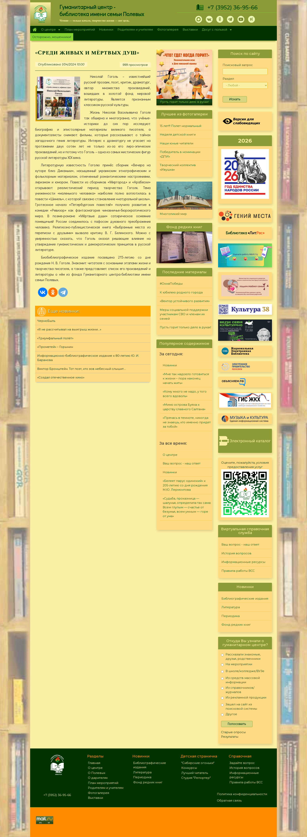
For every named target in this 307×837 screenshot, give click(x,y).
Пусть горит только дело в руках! (184, 102)
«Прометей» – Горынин (55, 347)
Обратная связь (229, 800)
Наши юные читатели (176, 143)
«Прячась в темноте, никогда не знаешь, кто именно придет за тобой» (187, 422)
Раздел (228, 79)
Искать (234, 99)
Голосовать (237, 724)
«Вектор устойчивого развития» (185, 301)
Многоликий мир (173, 214)
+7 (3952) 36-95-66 (232, 7)
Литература (230, 607)
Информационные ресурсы (243, 562)
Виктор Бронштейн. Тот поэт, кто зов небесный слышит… (81, 369)
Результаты (229, 736)
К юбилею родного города (181, 292)
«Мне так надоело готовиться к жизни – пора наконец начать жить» (186, 378)
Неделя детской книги (178, 134)
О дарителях (98, 778)
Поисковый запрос (238, 65)
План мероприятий (80, 29)
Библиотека (245, 232)
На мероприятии (236, 665)
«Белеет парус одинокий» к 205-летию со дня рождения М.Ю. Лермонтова (185, 485)
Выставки (190, 29)
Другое (229, 715)
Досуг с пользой (216, 30)
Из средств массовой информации (240, 680)
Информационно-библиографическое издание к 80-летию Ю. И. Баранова (88, 358)
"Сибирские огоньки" (197, 763)
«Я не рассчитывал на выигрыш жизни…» (69, 329)
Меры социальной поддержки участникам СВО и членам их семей (184, 314)
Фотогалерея (167, 29)
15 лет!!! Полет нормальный (180, 126)
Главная (34, 29)
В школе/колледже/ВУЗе (242, 672)
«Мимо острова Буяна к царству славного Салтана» (184, 407)
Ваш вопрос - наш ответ (181, 463)
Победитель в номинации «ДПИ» (180, 154)
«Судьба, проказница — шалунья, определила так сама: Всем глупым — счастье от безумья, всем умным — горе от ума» (187, 507)
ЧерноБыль (46, 321)
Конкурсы (189, 768)
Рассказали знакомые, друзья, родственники (241, 656)
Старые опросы (233, 732)
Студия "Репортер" (196, 778)
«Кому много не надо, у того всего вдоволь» (185, 394)
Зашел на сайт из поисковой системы (239, 706)
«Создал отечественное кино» (60, 377)
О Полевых (96, 773)
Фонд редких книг (236, 624)
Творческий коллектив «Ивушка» (178, 167)
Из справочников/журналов (237, 690)
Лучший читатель (194, 773)
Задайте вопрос (242, 763)
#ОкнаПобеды (171, 283)
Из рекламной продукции (243, 698)
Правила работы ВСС (238, 571)
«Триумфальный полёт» (55, 338)
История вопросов (236, 553)
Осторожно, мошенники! (51, 37)
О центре (49, 30)
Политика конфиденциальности (242, 794)
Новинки (106, 29)
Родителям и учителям (135, 29)
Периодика (230, 616)
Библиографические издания (244, 598)
